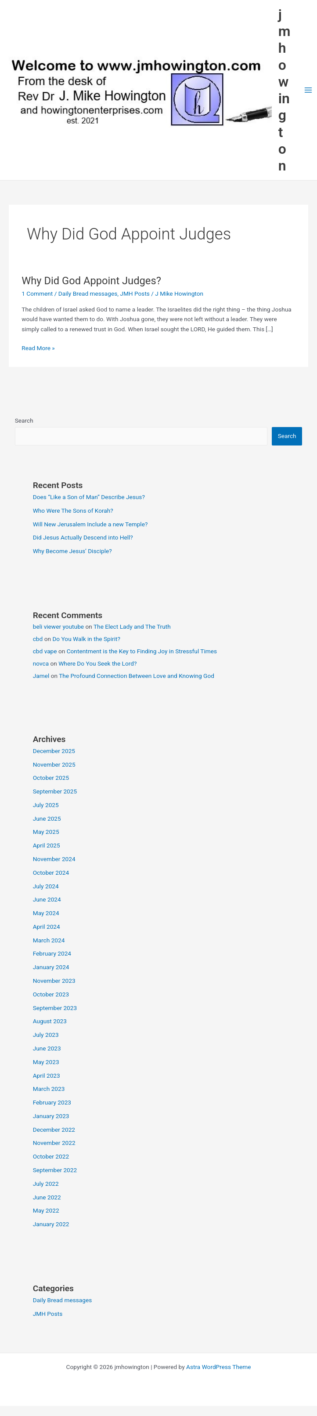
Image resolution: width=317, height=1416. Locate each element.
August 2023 (50, 1021)
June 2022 (47, 1197)
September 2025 (55, 791)
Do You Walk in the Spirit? (86, 638)
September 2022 (55, 1169)
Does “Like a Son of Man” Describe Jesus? (89, 496)
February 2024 (52, 953)
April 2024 (46, 926)
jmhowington (284, 90)
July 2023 (46, 1034)
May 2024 (46, 912)
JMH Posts (135, 293)
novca (41, 663)
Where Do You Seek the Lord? (97, 663)
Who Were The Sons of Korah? (73, 510)
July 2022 (46, 1183)
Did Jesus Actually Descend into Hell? (83, 537)
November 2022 (54, 1142)
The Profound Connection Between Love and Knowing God (136, 675)
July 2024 (46, 886)
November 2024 (54, 858)
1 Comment (37, 293)
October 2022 (51, 1156)
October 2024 (51, 872)
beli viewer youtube (58, 626)
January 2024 (51, 967)
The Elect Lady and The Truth (132, 626)
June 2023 (47, 1048)
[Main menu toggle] (308, 90)
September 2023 (55, 1007)
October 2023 (51, 994)
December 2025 (54, 750)
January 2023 (51, 1115)
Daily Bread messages (88, 293)
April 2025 (46, 845)
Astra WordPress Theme (218, 1366)
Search (24, 420)
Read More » (38, 348)
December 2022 (54, 1129)
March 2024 (49, 940)
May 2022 (46, 1210)
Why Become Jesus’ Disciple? (72, 550)
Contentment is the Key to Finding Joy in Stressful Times (142, 651)
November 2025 (54, 764)
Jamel (41, 675)
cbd (38, 638)
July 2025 (46, 804)
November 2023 (54, 980)
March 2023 (49, 1088)
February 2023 (52, 1102)
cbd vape (45, 651)
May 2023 (46, 1061)
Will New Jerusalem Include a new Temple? (90, 524)
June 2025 (47, 818)
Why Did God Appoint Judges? (91, 281)
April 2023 (46, 1075)
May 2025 (46, 831)
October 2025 (51, 777)
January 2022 (51, 1224)
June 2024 (47, 899)
